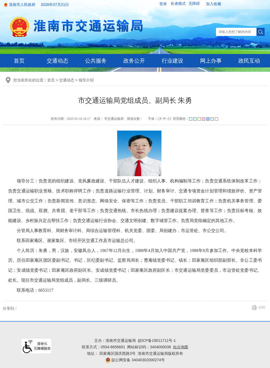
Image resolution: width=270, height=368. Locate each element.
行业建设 (172, 61)
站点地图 (180, 347)
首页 (19, 61)
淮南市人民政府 (22, 4)
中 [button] (164, 119)
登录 (163, 4)
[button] (178, 4)
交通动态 (57, 61)
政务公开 (134, 61)
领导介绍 (86, 80)
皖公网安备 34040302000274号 (135, 360)
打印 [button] (262, 307)
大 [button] (160, 119)
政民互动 (249, 61)
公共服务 (96, 61)
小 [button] (168, 119)
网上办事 (211, 61)
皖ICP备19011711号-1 (157, 340)
